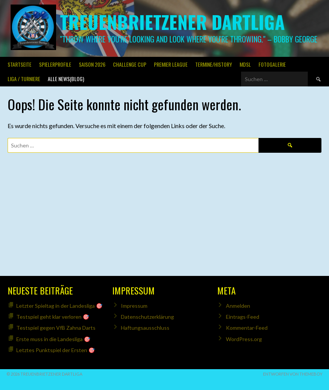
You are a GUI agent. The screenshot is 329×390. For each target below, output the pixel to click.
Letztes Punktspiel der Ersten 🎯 (55, 350)
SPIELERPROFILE (55, 64)
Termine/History (213, 64)
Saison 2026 (92, 64)
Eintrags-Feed (242, 316)
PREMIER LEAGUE (171, 64)
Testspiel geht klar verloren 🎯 (52, 316)
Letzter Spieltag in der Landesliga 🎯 (59, 305)
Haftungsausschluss (145, 327)
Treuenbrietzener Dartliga (172, 21)
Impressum (134, 305)
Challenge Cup (129, 64)
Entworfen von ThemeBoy (293, 373)
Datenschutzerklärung (147, 316)
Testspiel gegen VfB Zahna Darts (56, 327)
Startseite (19, 64)
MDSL (245, 64)
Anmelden (238, 305)
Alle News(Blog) (66, 79)
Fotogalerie (272, 64)
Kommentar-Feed (247, 327)
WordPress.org (244, 339)
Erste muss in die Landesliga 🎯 (53, 339)
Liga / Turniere (24, 79)
